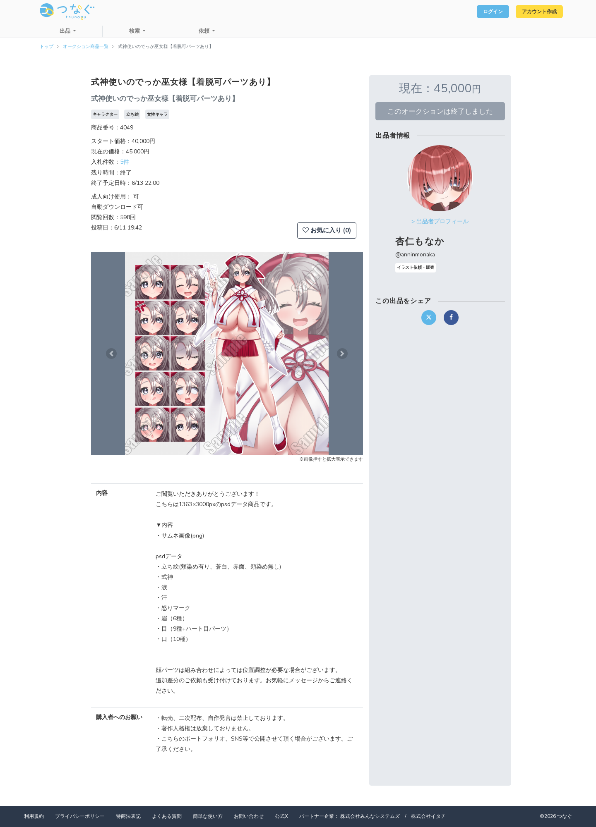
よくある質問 (167, 816)
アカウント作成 (534, 11)
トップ (46, 46)
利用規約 (34, 816)
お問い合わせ (249, 816)
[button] (111, 353)
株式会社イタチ (428, 816)
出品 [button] (66, 31)
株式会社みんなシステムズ (370, 816)
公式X (281, 816)
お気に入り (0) (327, 230)
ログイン (478, 11)
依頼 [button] (205, 31)
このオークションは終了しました (440, 111)
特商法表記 (128, 816)
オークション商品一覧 (85, 46)
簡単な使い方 (208, 816)
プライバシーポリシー (80, 816)
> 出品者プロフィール (440, 221)
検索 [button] (135, 31)
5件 (124, 162)
